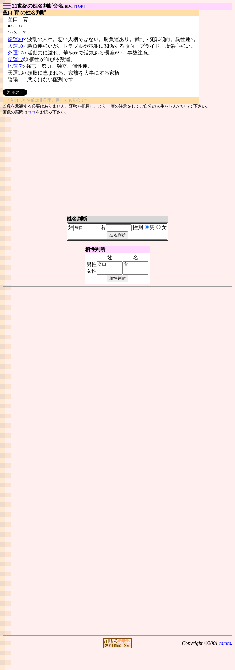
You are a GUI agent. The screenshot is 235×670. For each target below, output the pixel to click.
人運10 (15, 46)
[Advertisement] (117, 165)
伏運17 (15, 59)
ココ (31, 112)
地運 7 (15, 66)
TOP (79, 6)
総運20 (15, 39)
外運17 (15, 52)
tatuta (225, 643)
